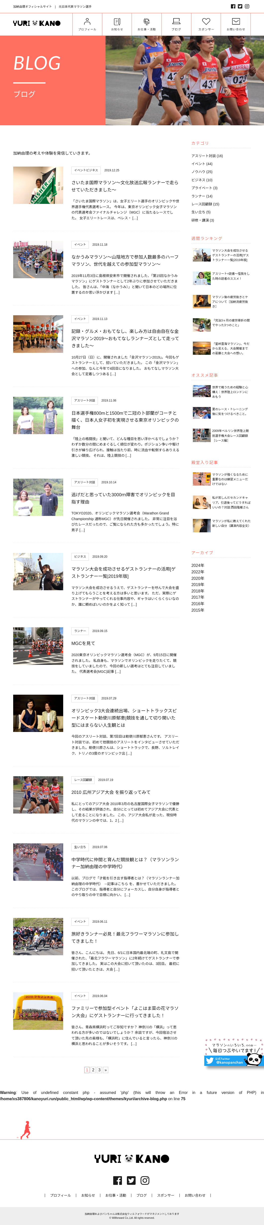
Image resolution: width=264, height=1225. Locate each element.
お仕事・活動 (115, 1195)
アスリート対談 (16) (207, 156)
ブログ (141, 1195)
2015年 (197, 610)
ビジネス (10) (201, 180)
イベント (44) (201, 164)
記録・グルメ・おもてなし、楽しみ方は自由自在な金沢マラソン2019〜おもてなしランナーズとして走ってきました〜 (125, 338)
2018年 (197, 591)
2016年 (197, 604)
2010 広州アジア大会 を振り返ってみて (111, 792)
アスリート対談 (84, 400)
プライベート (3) (204, 188)
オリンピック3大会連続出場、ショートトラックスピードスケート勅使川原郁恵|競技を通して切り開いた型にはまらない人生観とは (124, 718)
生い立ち (80, 847)
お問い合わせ (195, 1195)
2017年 (197, 597)
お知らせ (88, 1195)
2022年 (197, 572)
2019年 (197, 585)
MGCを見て (83, 643)
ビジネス (92, 170)
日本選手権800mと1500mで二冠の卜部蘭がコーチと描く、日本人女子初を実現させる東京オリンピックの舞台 (125, 420)
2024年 (197, 565)
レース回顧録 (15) (205, 204)
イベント (80, 170)
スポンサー (165, 1195)
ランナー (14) (201, 196)
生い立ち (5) (201, 212)
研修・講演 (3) (202, 220)
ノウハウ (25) (201, 172)
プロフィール (60, 1195)
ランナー (80, 631)
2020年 (197, 578)
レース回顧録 (83, 780)
